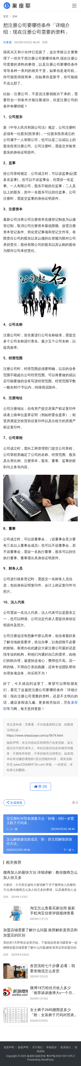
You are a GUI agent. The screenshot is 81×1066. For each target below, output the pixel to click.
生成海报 (14, 803)
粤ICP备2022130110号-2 (60, 1056)
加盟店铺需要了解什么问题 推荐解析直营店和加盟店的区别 (40, 932)
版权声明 (23, 1047)
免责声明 (9, 1047)
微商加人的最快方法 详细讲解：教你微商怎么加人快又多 (40, 875)
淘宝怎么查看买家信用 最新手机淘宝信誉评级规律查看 (52, 910)
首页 (5, 16)
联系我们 (65, 1047)
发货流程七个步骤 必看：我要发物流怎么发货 (52, 968)
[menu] (74, 6)
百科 (45, 42)
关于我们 (37, 1047)
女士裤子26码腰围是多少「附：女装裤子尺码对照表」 (54, 1012)
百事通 (7, 42)
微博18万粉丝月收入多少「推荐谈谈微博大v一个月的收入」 (53, 991)
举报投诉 (51, 1047)
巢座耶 (31, 1056)
